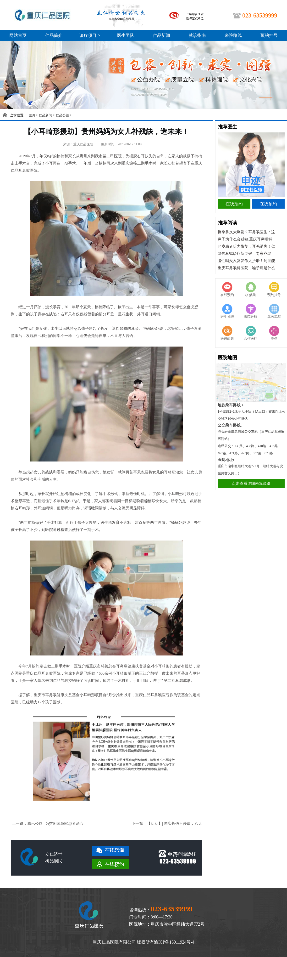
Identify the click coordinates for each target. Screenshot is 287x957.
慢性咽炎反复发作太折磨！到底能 (246, 261)
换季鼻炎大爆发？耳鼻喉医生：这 (246, 232)
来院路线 (233, 35)
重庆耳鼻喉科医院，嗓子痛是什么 (246, 268)
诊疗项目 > (89, 35)
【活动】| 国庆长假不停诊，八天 (174, 823)
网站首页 (18, 35)
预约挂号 (269, 35)
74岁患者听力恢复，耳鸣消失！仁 (246, 246)
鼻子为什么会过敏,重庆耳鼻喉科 (245, 239)
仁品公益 (62, 115)
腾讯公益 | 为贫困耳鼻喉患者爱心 (55, 823)
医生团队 (125, 35)
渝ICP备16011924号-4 (174, 942)
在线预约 (234, 203)
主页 (32, 115)
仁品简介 (53, 35)
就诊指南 (197, 35)
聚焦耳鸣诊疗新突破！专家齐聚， (246, 253)
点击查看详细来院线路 (251, 483)
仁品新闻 (161, 35)
